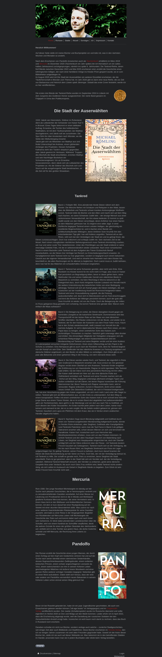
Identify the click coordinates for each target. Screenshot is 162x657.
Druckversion (45, 653)
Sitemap (56, 653)
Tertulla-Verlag (114, 630)
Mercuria (43, 64)
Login (122, 653)
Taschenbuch (92, 61)
